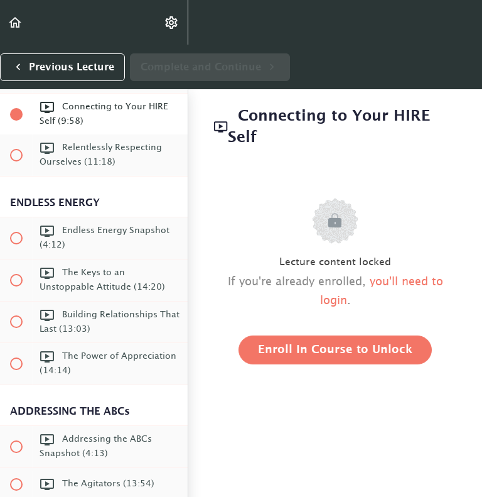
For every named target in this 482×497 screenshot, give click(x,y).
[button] (15, 22)
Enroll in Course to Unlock (335, 350)
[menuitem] (172, 22)
